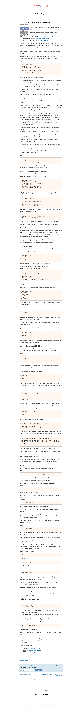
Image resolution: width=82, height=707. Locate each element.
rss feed (32, 667)
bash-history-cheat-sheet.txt (42, 38)
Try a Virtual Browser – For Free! (41, 679)
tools (41, 14)
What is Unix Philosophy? (25, 674)
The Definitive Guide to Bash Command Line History (40, 22)
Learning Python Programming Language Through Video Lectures (52, 675)
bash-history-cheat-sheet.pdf (49, 37)
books (37, 14)
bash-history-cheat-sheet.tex (41, 40)
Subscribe (38, 670)
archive (32, 14)
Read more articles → (24, 660)
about (50, 14)
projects (45, 14)
